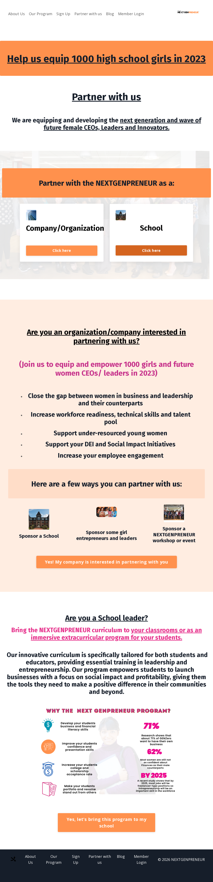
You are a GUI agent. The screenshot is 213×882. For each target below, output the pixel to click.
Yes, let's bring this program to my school (106, 823)
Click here (61, 250)
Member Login (131, 13)
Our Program (40, 13)
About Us (16, 13)
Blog (110, 13)
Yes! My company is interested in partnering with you (106, 563)
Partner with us (88, 13)
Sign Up (63, 13)
